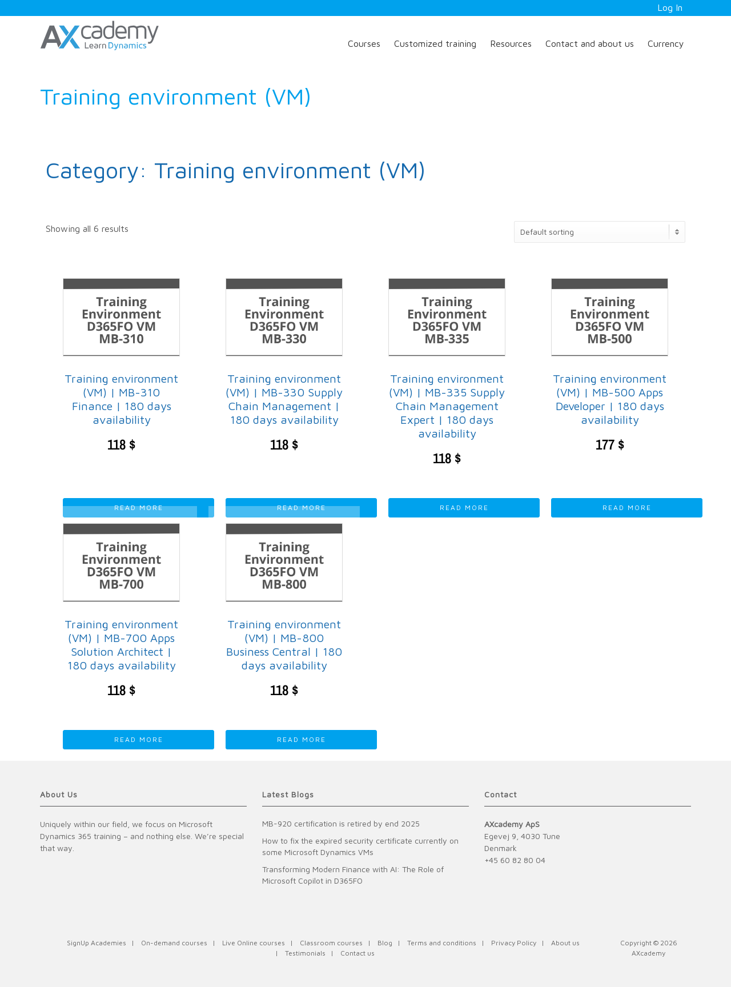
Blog (384, 942)
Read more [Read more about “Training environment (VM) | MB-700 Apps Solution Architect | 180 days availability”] (138, 739)
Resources (511, 43)
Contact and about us (589, 43)
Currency (666, 43)
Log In (669, 7)
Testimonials (305, 953)
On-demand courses (174, 942)
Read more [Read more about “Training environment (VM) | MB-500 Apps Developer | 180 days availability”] (627, 507)
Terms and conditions (441, 942)
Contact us (357, 953)
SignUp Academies (96, 942)
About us (565, 942)
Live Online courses (253, 942)
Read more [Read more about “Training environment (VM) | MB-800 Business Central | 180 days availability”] (301, 739)
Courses (364, 43)
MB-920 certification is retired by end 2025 (341, 823)
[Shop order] (599, 232)
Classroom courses (331, 942)
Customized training (435, 43)
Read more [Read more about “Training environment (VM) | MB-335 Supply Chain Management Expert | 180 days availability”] (464, 507)
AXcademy (648, 953)
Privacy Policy (513, 942)
